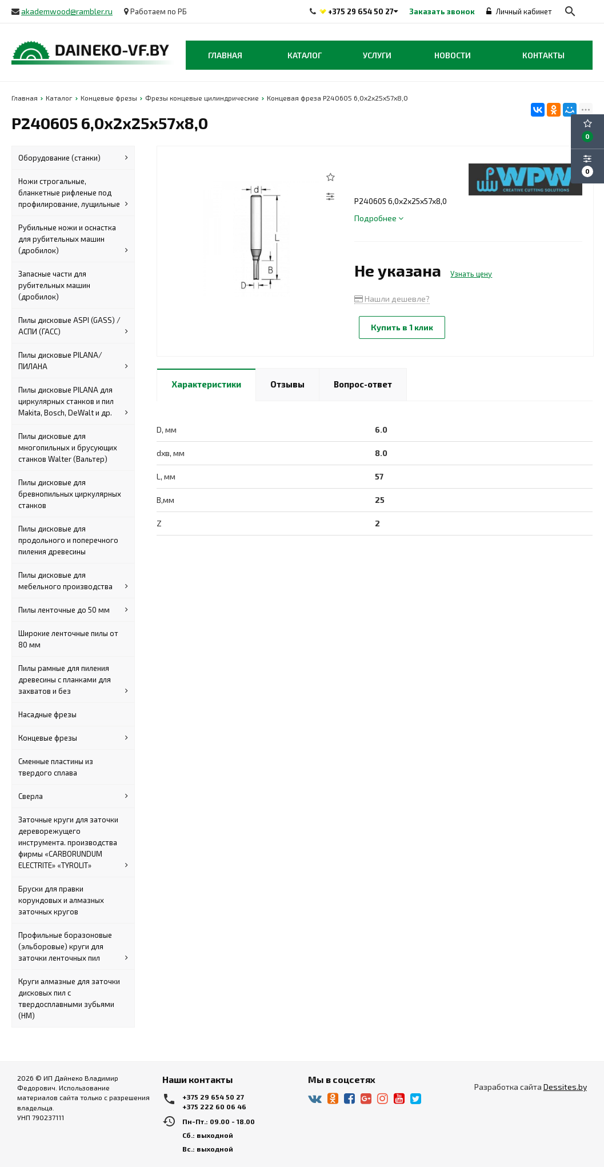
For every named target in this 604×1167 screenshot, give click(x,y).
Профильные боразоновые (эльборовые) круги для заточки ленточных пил (73, 947)
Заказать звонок (442, 11)
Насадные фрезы (47, 714)
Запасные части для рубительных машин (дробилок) (54, 285)
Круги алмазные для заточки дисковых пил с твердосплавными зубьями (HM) (69, 998)
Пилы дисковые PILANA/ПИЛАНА (73, 361)
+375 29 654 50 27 (361, 11)
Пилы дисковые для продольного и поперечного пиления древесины (68, 540)
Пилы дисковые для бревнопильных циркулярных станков (69, 494)
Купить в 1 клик (402, 327)
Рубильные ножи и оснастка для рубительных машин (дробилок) (73, 239)
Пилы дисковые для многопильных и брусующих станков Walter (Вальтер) (67, 447)
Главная (225, 55)
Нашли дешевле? (392, 298)
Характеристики (206, 384)
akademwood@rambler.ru (67, 11)
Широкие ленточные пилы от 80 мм (68, 639)
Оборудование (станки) (73, 157)
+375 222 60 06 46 (214, 1106)
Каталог (304, 55)
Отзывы (287, 384)
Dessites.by (565, 1087)
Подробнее (378, 218)
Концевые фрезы (73, 738)
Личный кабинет (519, 11)
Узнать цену (471, 273)
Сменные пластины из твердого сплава (55, 767)
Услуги (377, 55)
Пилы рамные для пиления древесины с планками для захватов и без (73, 680)
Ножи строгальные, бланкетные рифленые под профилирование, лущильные (73, 193)
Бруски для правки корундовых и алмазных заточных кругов (61, 900)
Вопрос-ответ (363, 384)
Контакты (543, 55)
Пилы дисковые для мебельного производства (73, 581)
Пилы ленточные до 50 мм (73, 610)
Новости (452, 55)
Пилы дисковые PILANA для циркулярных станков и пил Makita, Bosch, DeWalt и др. (73, 401)
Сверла (73, 796)
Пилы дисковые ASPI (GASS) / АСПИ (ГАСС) (73, 326)
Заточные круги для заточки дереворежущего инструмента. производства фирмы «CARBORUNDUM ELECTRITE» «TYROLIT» (73, 843)
